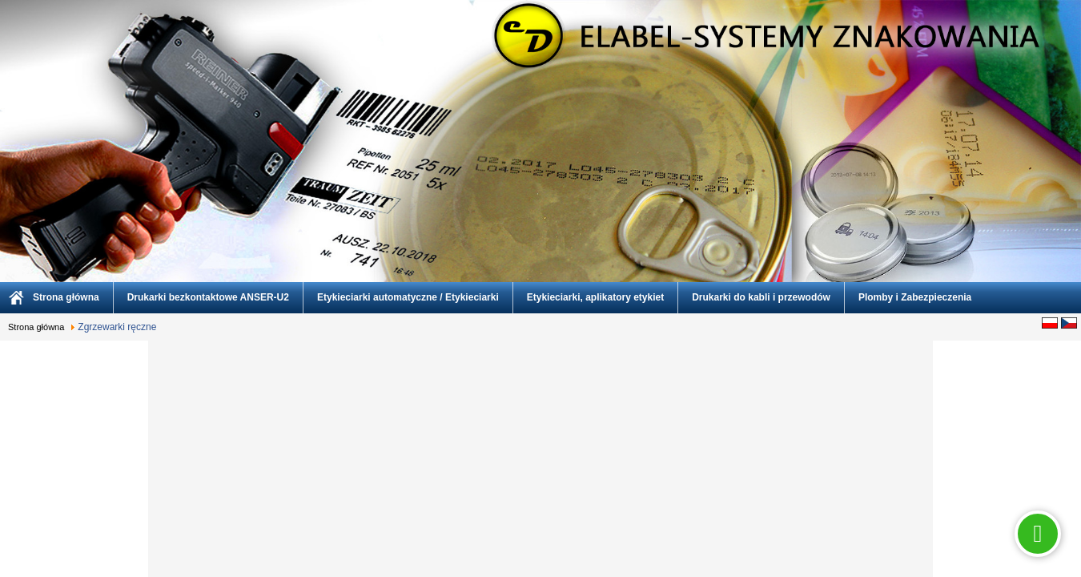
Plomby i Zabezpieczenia (914, 297)
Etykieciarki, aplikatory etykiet (595, 297)
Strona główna (66, 297)
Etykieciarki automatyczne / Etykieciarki (408, 297)
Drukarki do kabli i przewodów (761, 297)
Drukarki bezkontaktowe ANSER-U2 (208, 297)
